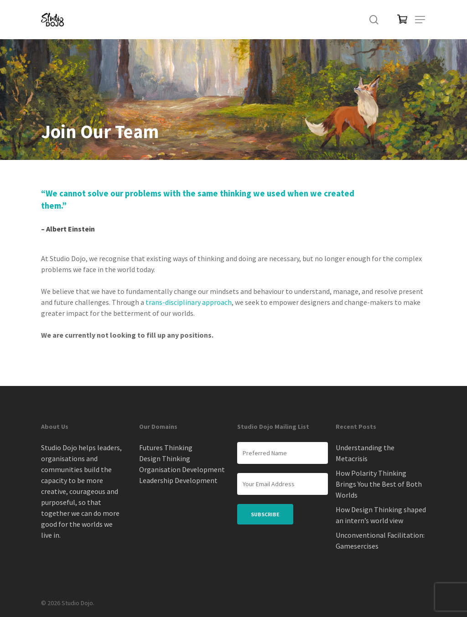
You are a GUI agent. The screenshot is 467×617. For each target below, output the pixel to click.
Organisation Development (182, 469)
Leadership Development (178, 480)
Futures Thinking (165, 447)
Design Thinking (164, 458)
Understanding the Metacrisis (365, 453)
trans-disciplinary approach (188, 302)
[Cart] (397, 20)
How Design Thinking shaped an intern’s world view (381, 515)
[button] (420, 20)
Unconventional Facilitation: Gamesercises (380, 540)
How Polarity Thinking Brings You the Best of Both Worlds (379, 483)
